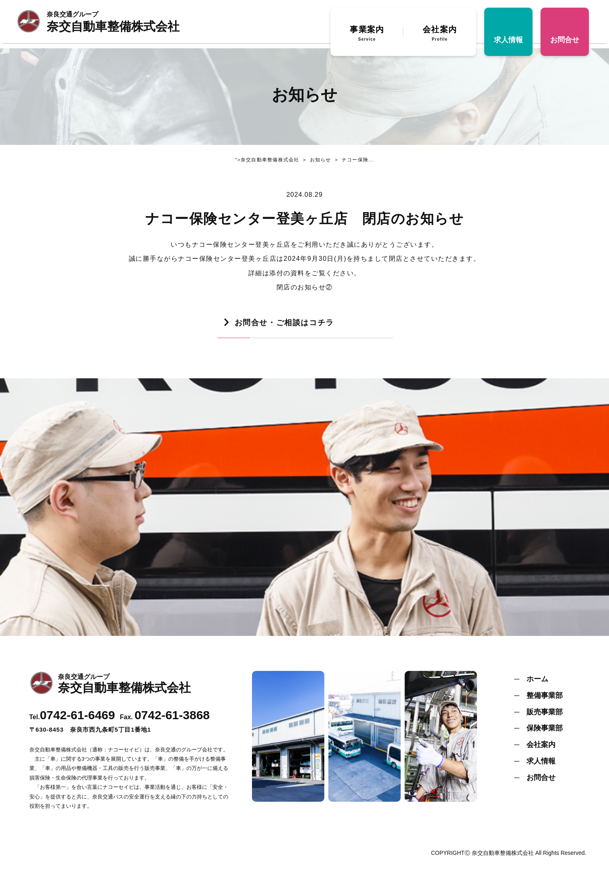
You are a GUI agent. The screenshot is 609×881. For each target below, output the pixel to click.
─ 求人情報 (535, 765)
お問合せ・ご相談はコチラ (287, 325)
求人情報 (508, 42)
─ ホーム (531, 683)
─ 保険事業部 (538, 732)
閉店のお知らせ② (305, 289)
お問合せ (564, 42)
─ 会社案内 (535, 749)
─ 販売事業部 (538, 716)
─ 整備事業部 (538, 700)
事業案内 (367, 36)
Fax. (165, 721)
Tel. (72, 721)
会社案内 (440, 36)
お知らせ (315, 161)
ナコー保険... (354, 161)
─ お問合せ (535, 782)
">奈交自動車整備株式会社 (266, 161)
